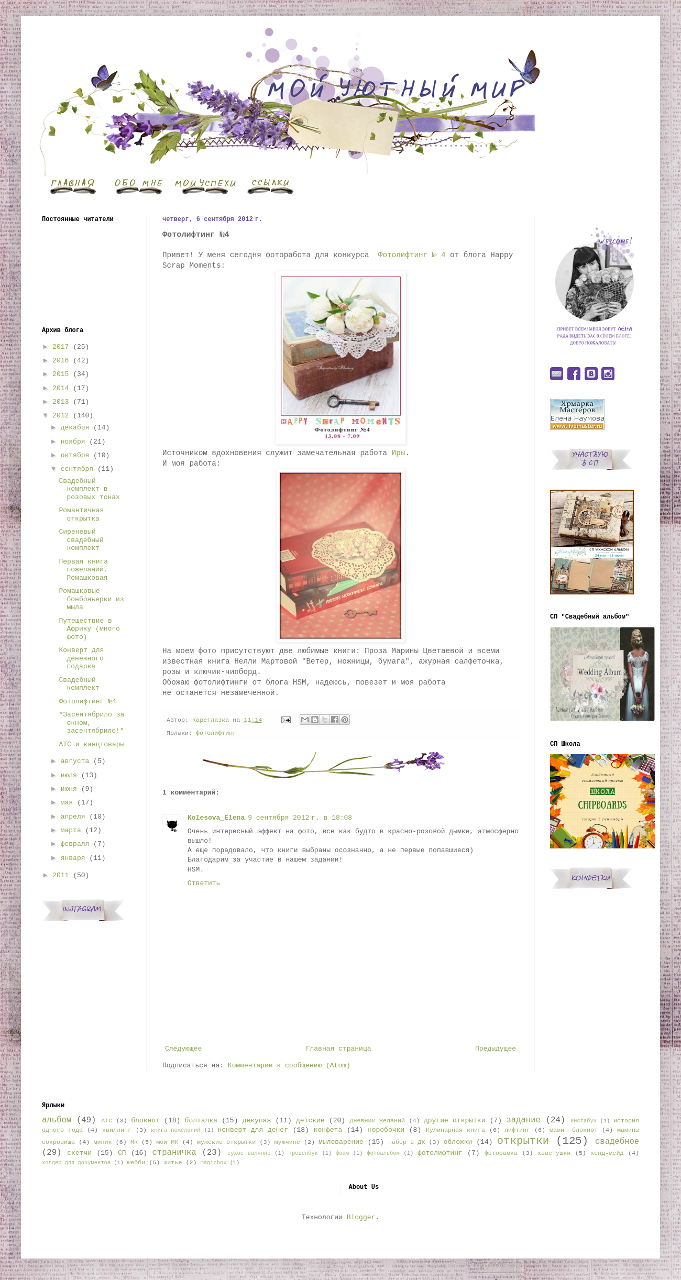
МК (134, 1142)
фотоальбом (383, 1153)
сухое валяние (249, 1153)
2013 (60, 402)
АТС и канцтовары (91, 744)
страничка (174, 1152)
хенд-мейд (606, 1153)
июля (69, 775)
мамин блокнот (574, 1130)
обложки (458, 1142)
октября (75, 455)
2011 (60, 875)
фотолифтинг (216, 733)
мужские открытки (226, 1142)
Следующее (183, 1049)
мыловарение (341, 1142)
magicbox (213, 1163)
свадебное (617, 1141)
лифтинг (517, 1130)
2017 (60, 347)
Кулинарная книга (455, 1130)
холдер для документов (76, 1163)
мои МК (167, 1142)
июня (69, 789)
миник (102, 1142)
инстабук (583, 1121)
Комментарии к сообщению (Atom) (289, 1065)
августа (75, 761)
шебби (136, 1162)
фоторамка (501, 1153)
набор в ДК (406, 1142)
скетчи (79, 1153)
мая (67, 803)
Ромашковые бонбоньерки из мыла (91, 599)
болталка (201, 1120)
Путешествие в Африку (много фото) (89, 629)
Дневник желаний (377, 1120)
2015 (60, 374)
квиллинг (116, 1130)
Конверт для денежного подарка (81, 658)
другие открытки (454, 1120)
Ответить (204, 883)
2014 (60, 388)
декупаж (257, 1120)
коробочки (386, 1130)
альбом (56, 1120)
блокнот (145, 1120)
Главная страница (338, 1049)
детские (310, 1120)
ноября (73, 442)
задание (523, 1120)
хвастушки (553, 1153)
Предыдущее (495, 1049)
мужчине (287, 1142)
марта (71, 830)
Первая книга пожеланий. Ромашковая (83, 570)
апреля (73, 817)
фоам (342, 1153)
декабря (75, 428)
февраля (75, 844)
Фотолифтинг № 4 (412, 255)
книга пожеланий (175, 1130)
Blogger (361, 1217)
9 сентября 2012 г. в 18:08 (300, 818)
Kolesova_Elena (216, 818)
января (73, 858)
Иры (398, 453)
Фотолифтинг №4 (87, 701)
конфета (328, 1130)
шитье (172, 1162)
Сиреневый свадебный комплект (81, 540)
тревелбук (303, 1153)
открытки (523, 1141)
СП (122, 1153)
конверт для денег (253, 1130)
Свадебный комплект (79, 684)
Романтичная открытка (81, 514)
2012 (60, 416)
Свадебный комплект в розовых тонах (89, 489)
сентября (77, 469)
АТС (106, 1120)
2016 (60, 361)
